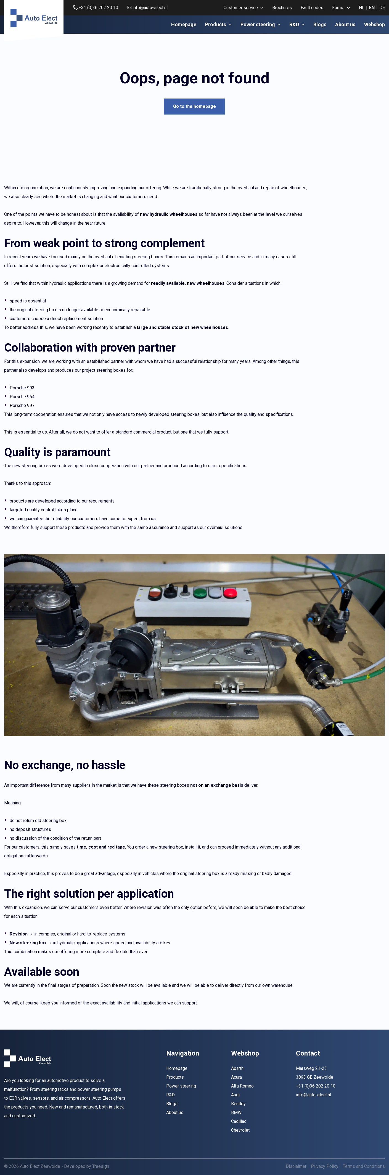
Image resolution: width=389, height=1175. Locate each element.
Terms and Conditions (364, 1166)
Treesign (100, 1166)
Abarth (237, 1068)
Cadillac (238, 1121)
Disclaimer (296, 1166)
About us (345, 24)
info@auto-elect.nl (147, 7)
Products (218, 24)
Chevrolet (240, 1130)
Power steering (260, 24)
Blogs (319, 24)
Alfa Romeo (242, 1086)
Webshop (374, 24)
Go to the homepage (194, 106)
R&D (297, 24)
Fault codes (312, 7)
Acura (236, 1077)
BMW (236, 1112)
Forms (341, 7)
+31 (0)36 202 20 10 (95, 7)
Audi (235, 1094)
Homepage (183, 24)
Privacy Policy (324, 1166)
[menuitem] (243, 7)
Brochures (282, 7)
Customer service (243, 7)
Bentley (238, 1103)
